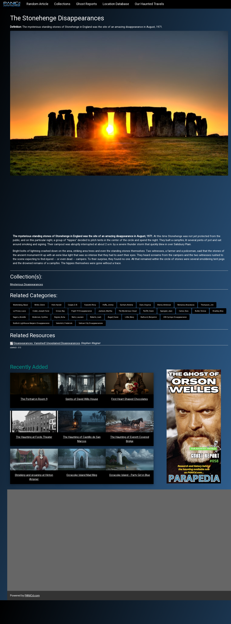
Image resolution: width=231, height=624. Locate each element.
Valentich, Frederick (205, 306)
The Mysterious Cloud (208, 294)
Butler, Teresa (108, 300)
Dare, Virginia (183, 288)
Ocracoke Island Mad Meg (107, 501)
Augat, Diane (74, 306)
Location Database (116, 4)
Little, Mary (90, 306)
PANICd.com (70, 619)
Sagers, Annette (144, 300)
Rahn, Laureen (202, 300)
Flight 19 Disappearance (162, 294)
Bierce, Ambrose (202, 288)
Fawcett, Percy (128, 288)
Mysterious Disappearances (64, 267)
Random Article (37, 4)
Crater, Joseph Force (121, 294)
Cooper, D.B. (111, 288)
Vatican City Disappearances (63, 312)
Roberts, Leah (56, 306)
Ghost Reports (86, 4)
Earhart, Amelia (164, 288)
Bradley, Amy (125, 300)
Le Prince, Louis (99, 294)
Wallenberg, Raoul (58, 288)
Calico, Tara (91, 300)
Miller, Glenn (77, 288)
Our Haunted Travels (149, 4)
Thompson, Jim (80, 294)
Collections (62, 4)
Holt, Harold (94, 288)
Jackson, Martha (186, 294)
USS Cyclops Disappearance (135, 306)
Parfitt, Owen (56, 300)
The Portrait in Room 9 (67, 388)
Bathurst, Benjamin (109, 306)
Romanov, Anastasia (59, 294)
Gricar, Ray (140, 294)
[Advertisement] (138, 178)
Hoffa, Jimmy (145, 288)
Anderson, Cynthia (164, 300)
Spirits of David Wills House (107, 387)
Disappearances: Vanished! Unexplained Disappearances (85, 332)
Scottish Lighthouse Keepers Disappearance (172, 306)
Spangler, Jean (74, 300)
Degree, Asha (184, 300)
